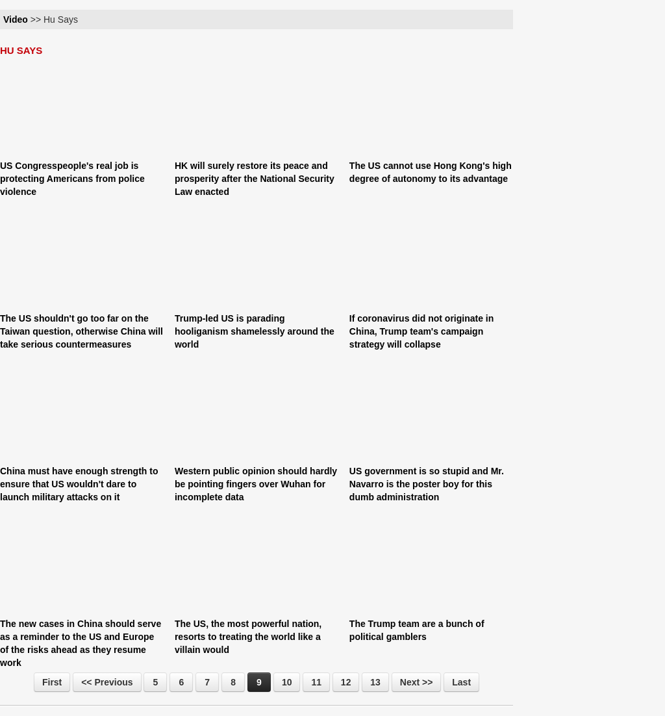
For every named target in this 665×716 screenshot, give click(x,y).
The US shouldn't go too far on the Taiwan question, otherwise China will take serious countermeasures (81, 331)
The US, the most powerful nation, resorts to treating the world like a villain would (248, 637)
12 (346, 682)
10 (287, 682)
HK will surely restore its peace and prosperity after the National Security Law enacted (254, 178)
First (52, 682)
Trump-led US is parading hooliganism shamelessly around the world (254, 331)
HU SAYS (21, 50)
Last (461, 682)
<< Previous (106, 682)
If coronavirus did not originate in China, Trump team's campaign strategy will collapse (421, 331)
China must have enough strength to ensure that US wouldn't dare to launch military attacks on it (79, 484)
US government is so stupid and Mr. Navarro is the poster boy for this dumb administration (426, 484)
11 (316, 682)
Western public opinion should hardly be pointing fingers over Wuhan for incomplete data (256, 484)
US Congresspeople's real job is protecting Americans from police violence (72, 178)
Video (15, 19)
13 (375, 682)
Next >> (416, 682)
